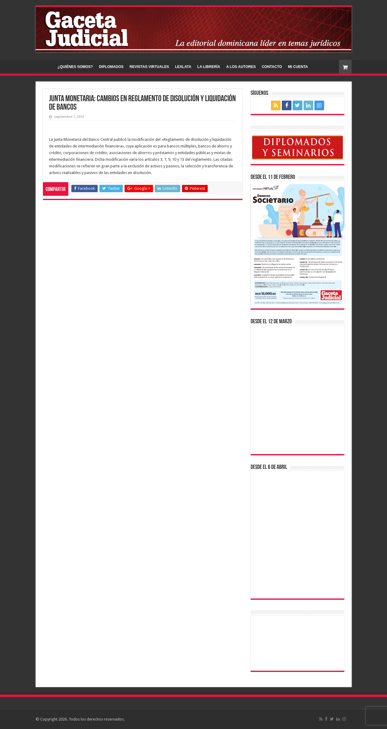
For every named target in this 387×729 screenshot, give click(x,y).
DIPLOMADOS (111, 67)
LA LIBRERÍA (208, 67)
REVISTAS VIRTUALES (149, 67)
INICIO (46, 66)
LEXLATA (183, 67)
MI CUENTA (298, 67)
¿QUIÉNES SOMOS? (75, 67)
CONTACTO (272, 67)
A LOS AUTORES (241, 67)
